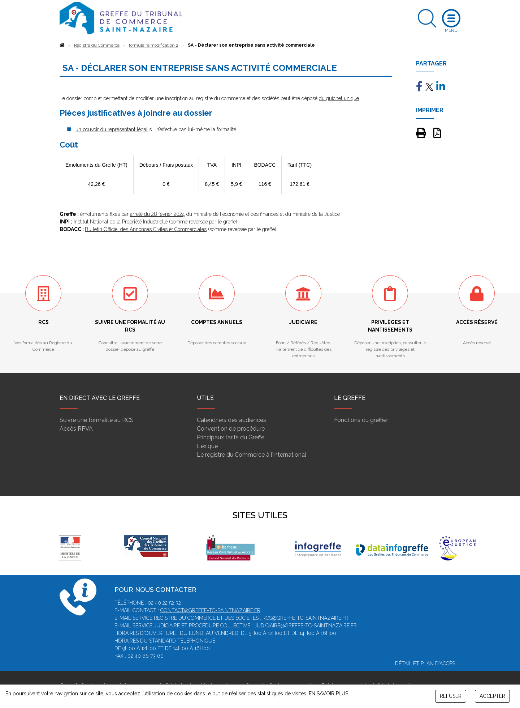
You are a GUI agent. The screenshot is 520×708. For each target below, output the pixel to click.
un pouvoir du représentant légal (111, 129)
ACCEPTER (492, 696)
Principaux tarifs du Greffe (230, 437)
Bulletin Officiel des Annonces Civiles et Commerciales (146, 229)
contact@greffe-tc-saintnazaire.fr (210, 610)
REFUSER (451, 696)
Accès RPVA (76, 428)
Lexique (207, 446)
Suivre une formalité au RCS (97, 420)
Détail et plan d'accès (425, 663)
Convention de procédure (231, 428)
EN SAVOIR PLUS (328, 693)
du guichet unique (339, 98)
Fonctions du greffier (361, 420)
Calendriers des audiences (231, 420)
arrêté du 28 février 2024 (157, 214)
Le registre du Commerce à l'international (251, 454)
